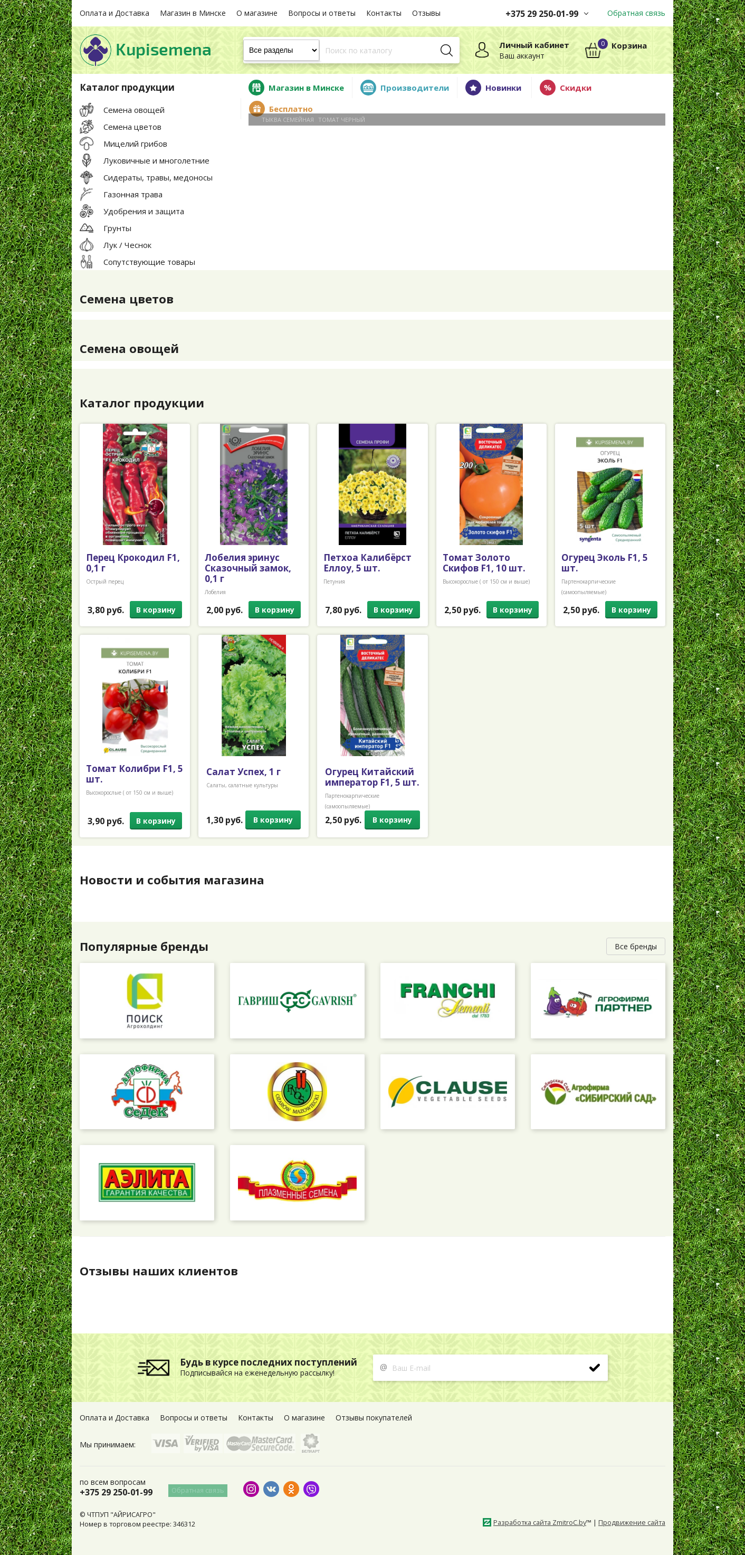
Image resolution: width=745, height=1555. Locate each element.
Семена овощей (132, 348)
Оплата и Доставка (114, 13)
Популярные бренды (148, 946)
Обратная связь (636, 13)
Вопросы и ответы (322, 13)
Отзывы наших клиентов (163, 1270)
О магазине (257, 13)
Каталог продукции (145, 402)
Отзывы (426, 13)
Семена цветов (129, 298)
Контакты (384, 13)
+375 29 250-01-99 (541, 13)
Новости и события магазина (177, 879)
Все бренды (636, 946)
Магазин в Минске (193, 13)
